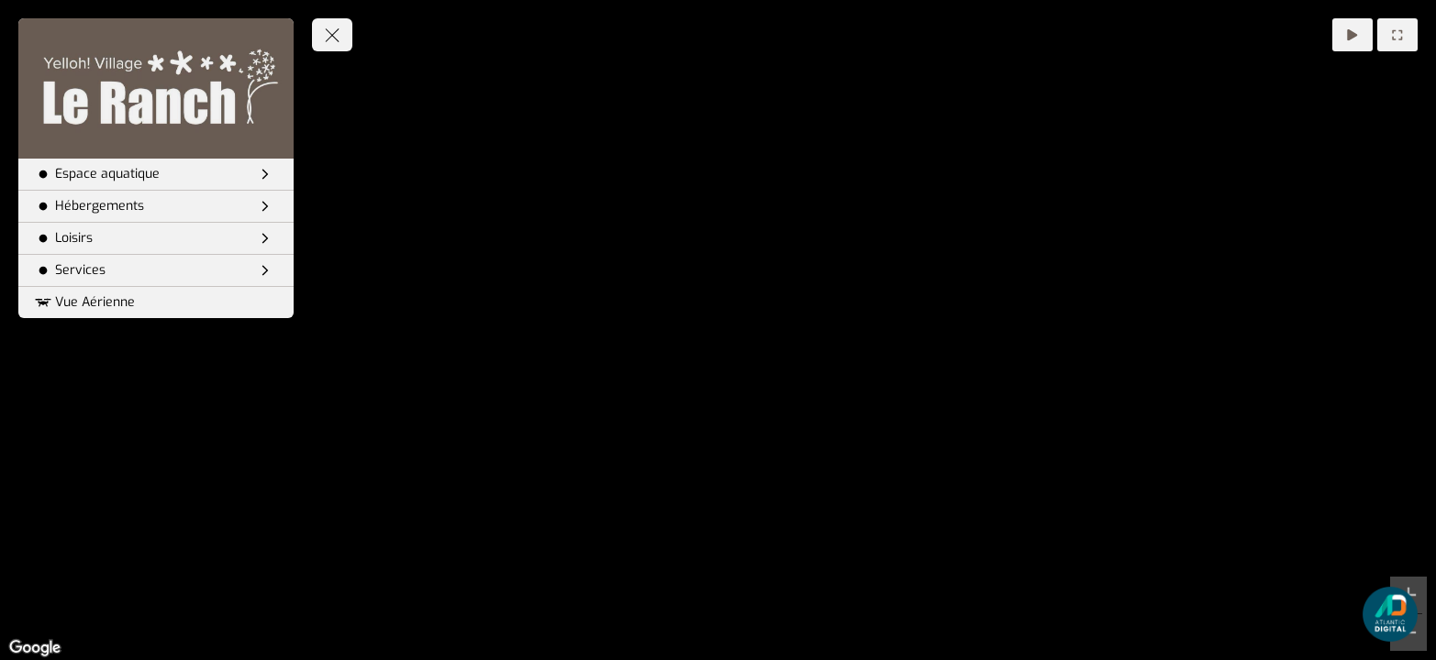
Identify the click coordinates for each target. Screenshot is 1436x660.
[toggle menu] (332, 34)
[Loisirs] (156, 238)
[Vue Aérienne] (156, 302)
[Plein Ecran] (1397, 34)
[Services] (156, 270)
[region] (718, 330)
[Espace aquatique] (156, 174)
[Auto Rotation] (1352, 34)
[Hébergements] (156, 206)
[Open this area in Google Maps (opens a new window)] (35, 648)
